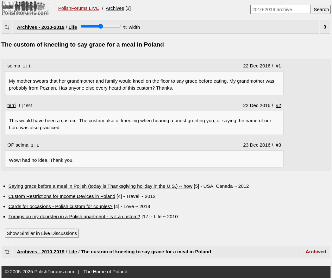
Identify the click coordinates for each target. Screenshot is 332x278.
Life (72, 27)
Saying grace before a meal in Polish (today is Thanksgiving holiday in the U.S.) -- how (100, 186)
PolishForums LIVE (78, 8)
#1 (278, 65)
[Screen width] (100, 26)
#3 (278, 145)
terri (11, 105)
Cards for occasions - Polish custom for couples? (61, 206)
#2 (278, 105)
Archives (115, 8)
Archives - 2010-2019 (40, 27)
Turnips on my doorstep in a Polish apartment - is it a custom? (74, 216)
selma (13, 65)
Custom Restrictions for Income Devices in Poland (62, 196)
